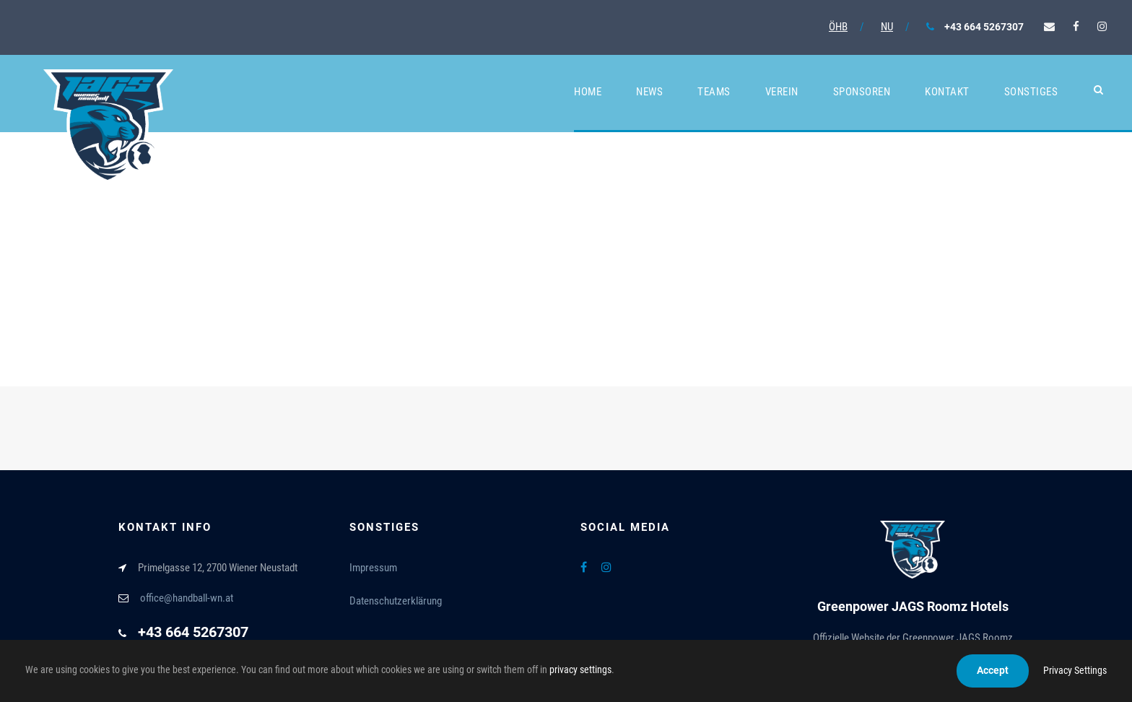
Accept (993, 670)
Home (587, 91)
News (649, 91)
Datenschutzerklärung (395, 600)
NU (887, 26)
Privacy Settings (1075, 670)
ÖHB (838, 26)
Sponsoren (862, 91)
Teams (714, 91)
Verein (781, 91)
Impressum (373, 567)
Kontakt (947, 91)
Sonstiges (1031, 91)
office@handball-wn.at (186, 598)
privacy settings (580, 669)
